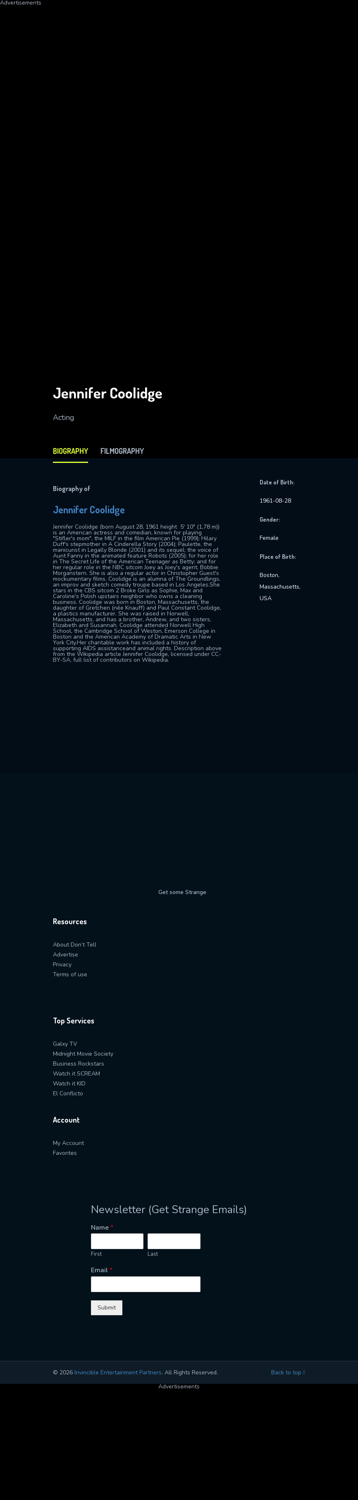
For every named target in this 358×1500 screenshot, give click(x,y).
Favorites (65, 1153)
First (96, 1254)
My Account (68, 1143)
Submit (107, 1308)
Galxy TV (65, 1044)
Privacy (62, 964)
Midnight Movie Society (83, 1054)
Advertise (65, 955)
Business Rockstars (78, 1064)
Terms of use (70, 974)
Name (102, 1227)
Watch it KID (69, 1083)
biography (70, 450)
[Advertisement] (179, 64)
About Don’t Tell (74, 945)
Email (101, 1270)
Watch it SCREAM (76, 1074)
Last (153, 1254)
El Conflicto (68, 1093)
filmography (122, 450)
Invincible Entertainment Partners (118, 1372)
